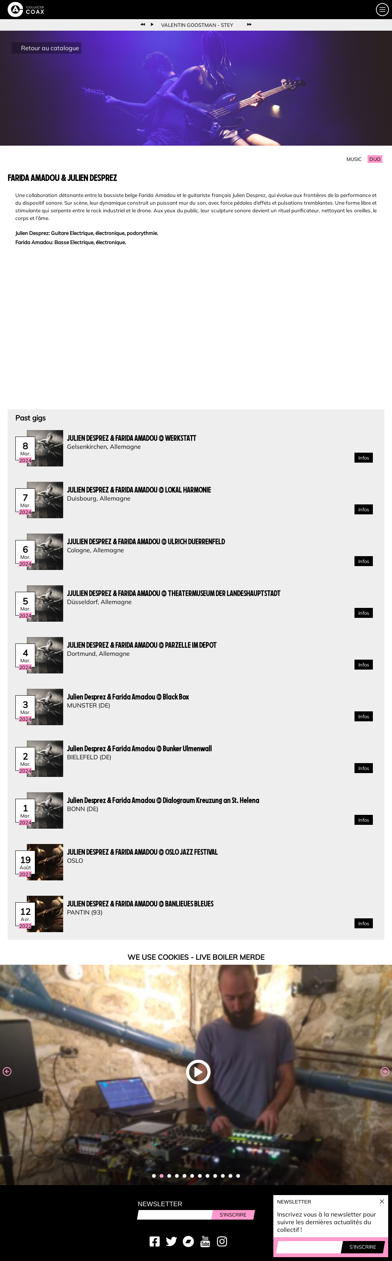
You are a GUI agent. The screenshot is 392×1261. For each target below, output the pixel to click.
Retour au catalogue (50, 48)
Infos (363, 458)
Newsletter (160, 1204)
